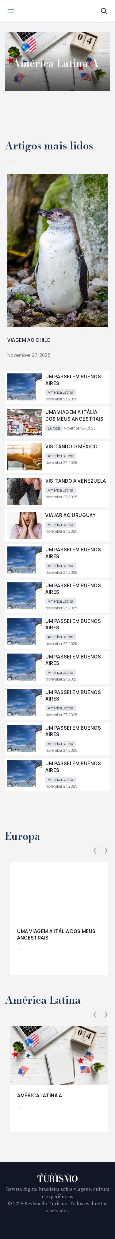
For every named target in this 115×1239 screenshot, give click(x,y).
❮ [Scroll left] (95, 850)
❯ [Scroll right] (106, 850)
